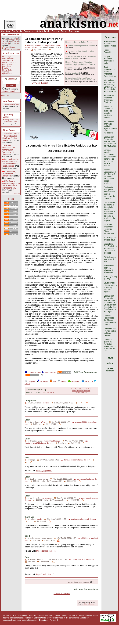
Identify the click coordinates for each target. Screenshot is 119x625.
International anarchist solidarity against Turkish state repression (110, 127)
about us (5, 96)
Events (55, 31)
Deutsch (92, 604)
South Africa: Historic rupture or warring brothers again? (110, 287)
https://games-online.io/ (46, 551)
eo (15, 43)
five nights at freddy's (52, 441)
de (9, 41)
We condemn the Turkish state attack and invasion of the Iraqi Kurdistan (10, 162)
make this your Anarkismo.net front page (11, 48)
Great (27, 420)
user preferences (10, 34)
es (17, 38)
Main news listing (9, 58)
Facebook (74, 31)
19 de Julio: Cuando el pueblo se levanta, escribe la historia (108, 112)
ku (15, 41)
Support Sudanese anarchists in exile (109, 59)
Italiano (86, 604)
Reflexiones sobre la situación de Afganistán (109, 269)
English (44, 83)
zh (18, 41)
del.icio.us (42, 381)
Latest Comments (9, 62)
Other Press (9, 130)
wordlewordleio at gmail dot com (83, 519)
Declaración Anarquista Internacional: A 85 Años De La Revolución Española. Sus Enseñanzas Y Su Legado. (110, 304)
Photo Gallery (7, 70)
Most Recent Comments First (81, 389)
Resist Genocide (71, 68)
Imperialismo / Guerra (11, 121)
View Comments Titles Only (81, 391)
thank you (30, 517)
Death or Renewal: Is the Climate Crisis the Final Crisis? (110, 320)
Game (28, 439)
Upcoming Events (8, 115)
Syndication (7, 74)
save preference (81, 392)
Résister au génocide (73, 73)
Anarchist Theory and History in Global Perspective (109, 229)
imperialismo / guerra (53, 46)
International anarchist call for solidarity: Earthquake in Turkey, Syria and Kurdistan (109, 86)
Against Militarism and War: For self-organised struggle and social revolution (109, 176)
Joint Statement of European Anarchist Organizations (109, 71)
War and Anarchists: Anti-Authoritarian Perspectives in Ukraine (9, 149)
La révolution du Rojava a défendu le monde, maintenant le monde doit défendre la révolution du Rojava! (109, 211)
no (17, 40)
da (9, 43)
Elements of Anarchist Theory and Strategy (109, 98)
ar (3, 41)
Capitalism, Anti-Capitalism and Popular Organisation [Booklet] (110, 248)
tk (6, 40)
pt (3, 40)
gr (13, 40)
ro (11, 43)
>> (9, 45)
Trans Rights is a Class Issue (110, 239)
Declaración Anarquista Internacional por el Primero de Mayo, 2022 (110, 141)
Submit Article (43, 31)
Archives (5, 72)
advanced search (8, 91)
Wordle (44, 422)
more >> (17, 193)
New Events (8, 101)
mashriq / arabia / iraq (35, 46)
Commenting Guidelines (7, 65)
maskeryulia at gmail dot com (83, 559)
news (110, 358)
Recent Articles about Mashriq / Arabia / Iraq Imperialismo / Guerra (80, 63)
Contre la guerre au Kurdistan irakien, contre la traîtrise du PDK (110, 345)
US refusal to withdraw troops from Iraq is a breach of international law (11, 184)
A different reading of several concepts (81, 46)
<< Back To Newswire (62, 594)
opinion (110, 363)
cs (3, 43)
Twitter (64, 31)
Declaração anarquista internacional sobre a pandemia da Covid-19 (109, 193)
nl (19, 40)
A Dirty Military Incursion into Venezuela (9, 173)
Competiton (30, 400)
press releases (110, 369)
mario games (46, 498)
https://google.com (44, 470)
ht (12, 41)
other (10, 40)
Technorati (74, 381)
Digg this (30, 381)
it (19, 38)
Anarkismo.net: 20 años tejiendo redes (110, 43)
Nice (27, 457)
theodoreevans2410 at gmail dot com (39, 443)
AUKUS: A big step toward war (109, 259)
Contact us (29, 31)
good (27, 536)
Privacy (53, 620)
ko (18, 43)
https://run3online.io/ (45, 574)
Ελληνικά (36, 83)
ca (6, 43)
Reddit (62, 381)
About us (5, 31)
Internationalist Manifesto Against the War (9, 138)
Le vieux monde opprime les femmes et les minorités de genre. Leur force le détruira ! (110, 158)
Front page (6, 56)
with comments (49, 372)
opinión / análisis (31, 47)
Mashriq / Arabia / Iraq (11, 104)
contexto (46, 403)
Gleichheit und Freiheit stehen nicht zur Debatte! (110, 332)
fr (14, 38)
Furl (53, 381)
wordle (39, 519)
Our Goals (17, 31)
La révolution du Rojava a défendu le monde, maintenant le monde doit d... (78, 79)
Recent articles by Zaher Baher (78, 42)
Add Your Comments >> (86, 372)
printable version (33, 372)
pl (6, 41)
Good (27, 557)
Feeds (11, 199)
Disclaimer (43, 620)
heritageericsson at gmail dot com (77, 460)
